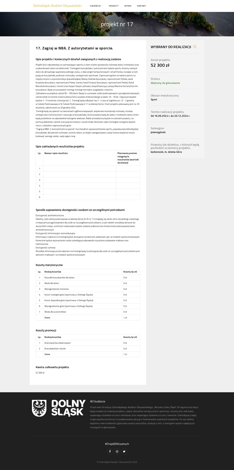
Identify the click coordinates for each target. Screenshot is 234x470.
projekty (113, 5)
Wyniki (127, 5)
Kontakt (141, 5)
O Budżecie (95, 5)
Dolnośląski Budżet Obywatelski (57, 5)
